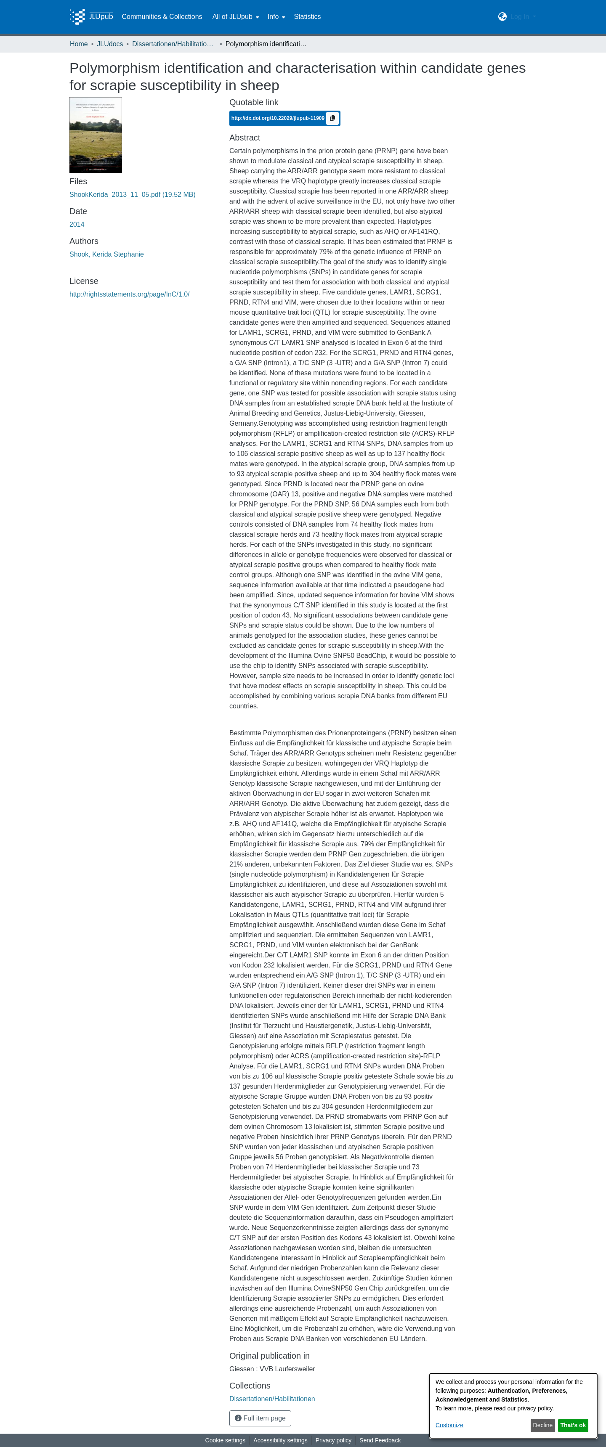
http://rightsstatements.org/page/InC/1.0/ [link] (129, 294)
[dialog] (513, 1406)
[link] (132, 194)
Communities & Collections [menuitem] (162, 16)
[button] (502, 17)
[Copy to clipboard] (332, 118)
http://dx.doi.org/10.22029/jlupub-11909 (278, 118)
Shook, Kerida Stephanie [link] (106, 254)
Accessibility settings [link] (280, 1440)
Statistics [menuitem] (307, 16)
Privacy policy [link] (334, 1440)
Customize (449, 1425)
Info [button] (273, 16)
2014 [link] (77, 224)
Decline (543, 1425)
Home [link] (79, 44)
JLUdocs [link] (110, 44)
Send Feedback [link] (380, 1440)
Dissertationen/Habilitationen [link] (174, 44)
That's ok (573, 1425)
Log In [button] (520, 16)
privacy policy (535, 1408)
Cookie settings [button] (225, 1440)
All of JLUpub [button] (232, 16)
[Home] (91, 16)
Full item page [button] (260, 1418)
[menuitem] (235, 17)
